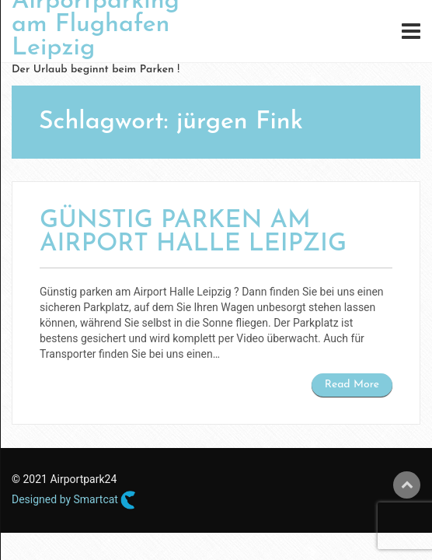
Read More (352, 384)
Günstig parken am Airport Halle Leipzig (193, 232)
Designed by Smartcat (74, 500)
